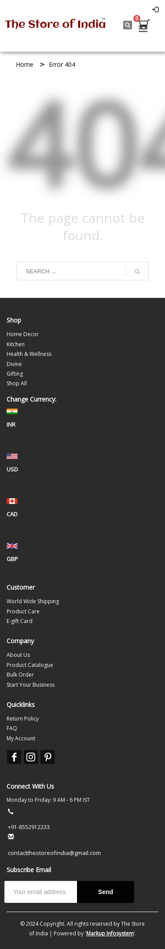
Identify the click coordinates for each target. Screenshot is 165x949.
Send (105, 891)
